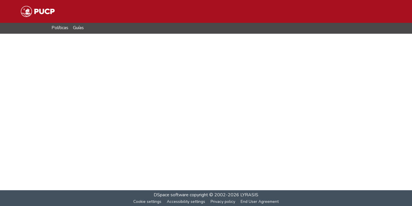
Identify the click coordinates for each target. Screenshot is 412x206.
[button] (38, 11)
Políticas (60, 28)
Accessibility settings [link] (186, 201)
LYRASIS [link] (249, 195)
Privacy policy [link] (223, 201)
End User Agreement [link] (260, 201)
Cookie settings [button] (147, 201)
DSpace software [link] (171, 195)
